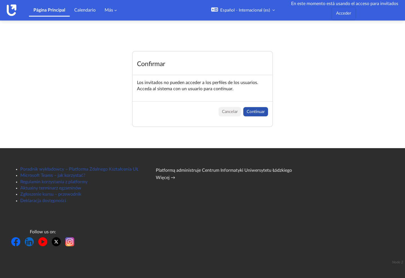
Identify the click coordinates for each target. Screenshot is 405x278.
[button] (243, 10)
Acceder (343, 13)
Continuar (256, 112)
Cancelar (230, 112)
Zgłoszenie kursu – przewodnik (50, 194)
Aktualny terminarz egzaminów (50, 188)
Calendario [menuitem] (85, 10)
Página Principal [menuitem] (49, 10)
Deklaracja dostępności (43, 200)
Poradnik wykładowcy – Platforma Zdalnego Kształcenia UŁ (79, 169)
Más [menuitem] (109, 10)
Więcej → (165, 177)
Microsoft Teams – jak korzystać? (52, 175)
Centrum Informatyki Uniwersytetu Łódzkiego (247, 170)
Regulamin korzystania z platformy (53, 182)
